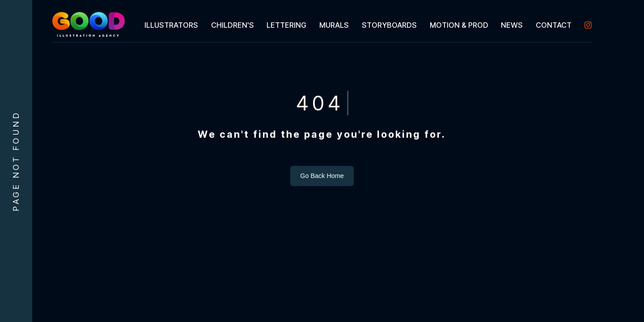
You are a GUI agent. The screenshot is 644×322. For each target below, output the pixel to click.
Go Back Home (322, 175)
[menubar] (365, 25)
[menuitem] (171, 25)
